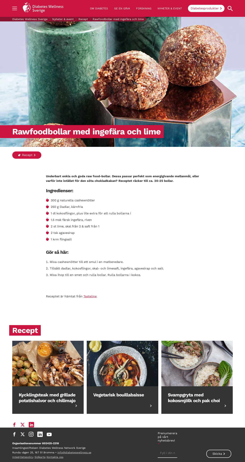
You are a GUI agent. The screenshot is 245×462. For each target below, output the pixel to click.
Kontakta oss (55, 457)
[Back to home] (43, 8)
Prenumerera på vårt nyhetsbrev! (167, 438)
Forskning (143, 8)
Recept (83, 19)
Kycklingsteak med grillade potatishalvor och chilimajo (47, 397)
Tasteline (90, 296)
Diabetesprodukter (205, 8)
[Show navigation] (14, 8)
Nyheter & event (170, 8)
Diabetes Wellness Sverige (29, 19)
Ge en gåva (122, 8)
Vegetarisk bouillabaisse (118, 395)
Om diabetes (99, 8)
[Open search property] (230, 8)
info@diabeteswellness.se (74, 452)
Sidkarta (40, 457)
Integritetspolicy (22, 457)
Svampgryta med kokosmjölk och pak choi (194, 397)
